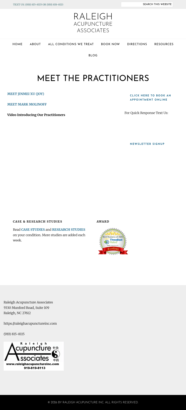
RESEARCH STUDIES (69, 229)
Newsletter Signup (147, 144)
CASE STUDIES (33, 229)
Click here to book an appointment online (150, 97)
